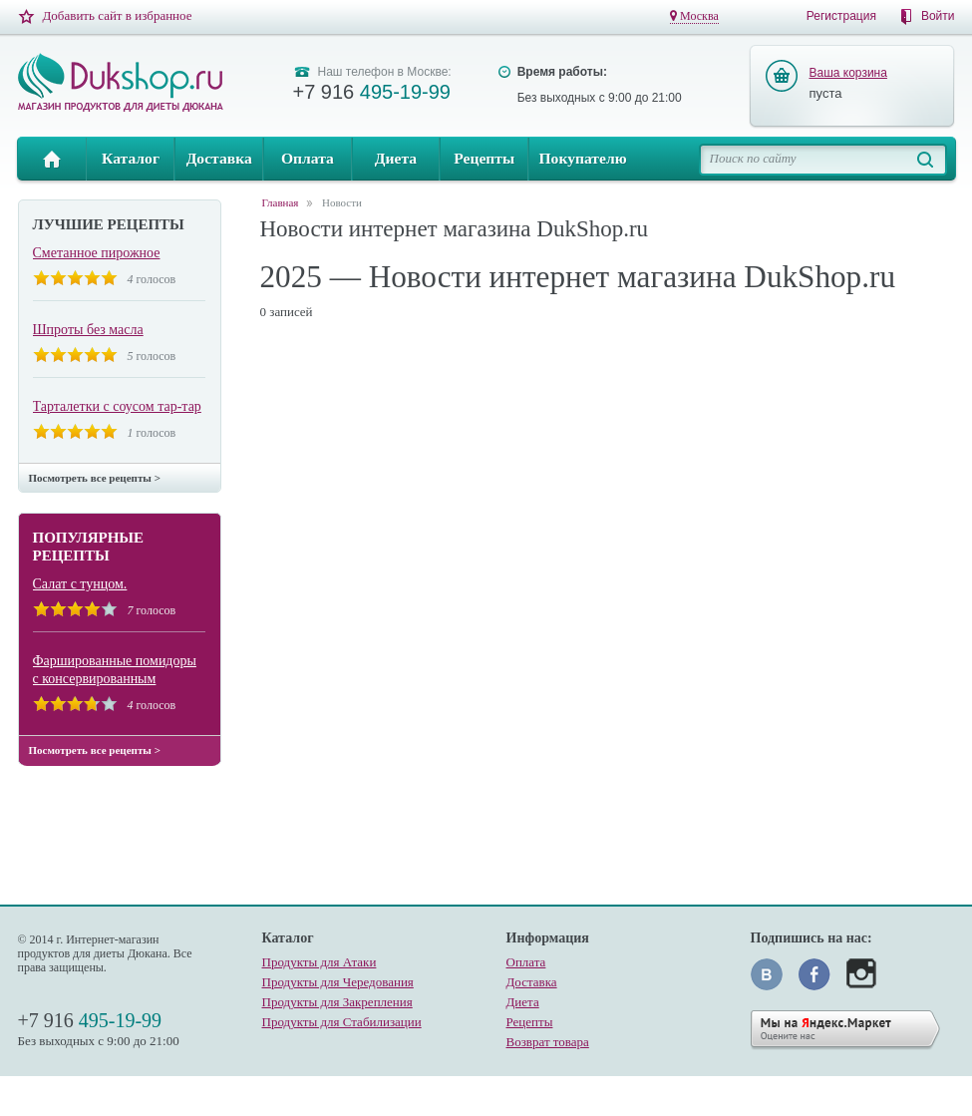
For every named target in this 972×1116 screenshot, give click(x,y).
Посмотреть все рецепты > (95, 478)
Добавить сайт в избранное (117, 15)
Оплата (307, 158)
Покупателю (582, 158)
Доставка (219, 158)
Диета (396, 158)
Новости (342, 202)
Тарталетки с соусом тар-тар (117, 406)
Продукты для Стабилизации (342, 1021)
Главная (52, 159)
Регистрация (841, 16)
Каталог (131, 158)
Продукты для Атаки (319, 961)
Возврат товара (547, 1041)
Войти (938, 16)
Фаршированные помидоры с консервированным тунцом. (114, 670)
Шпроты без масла (88, 329)
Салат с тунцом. (80, 583)
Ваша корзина (848, 73)
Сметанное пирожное (97, 252)
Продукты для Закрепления (337, 1001)
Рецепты (484, 158)
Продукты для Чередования (338, 981)
